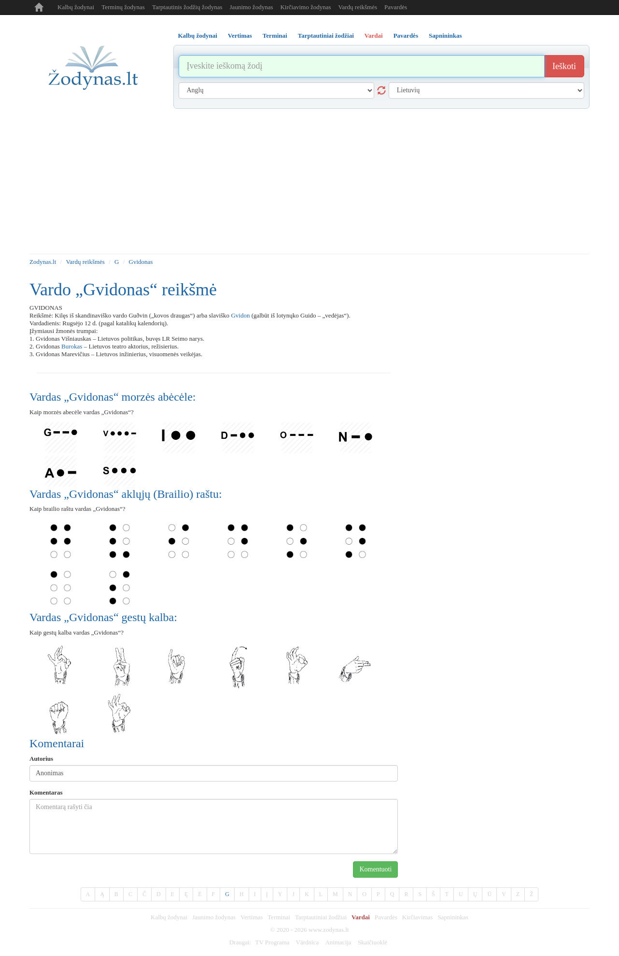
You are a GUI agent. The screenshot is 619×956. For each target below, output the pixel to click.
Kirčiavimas (417, 917)
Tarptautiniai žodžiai (321, 917)
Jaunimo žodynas (251, 7)
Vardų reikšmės (358, 7)
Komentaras (46, 792)
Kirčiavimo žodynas (305, 7)
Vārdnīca (307, 942)
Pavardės (395, 7)
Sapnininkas (452, 917)
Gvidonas (141, 261)
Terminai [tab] (275, 35)
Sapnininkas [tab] (445, 35)
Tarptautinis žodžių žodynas (187, 7)
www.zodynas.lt (329, 929)
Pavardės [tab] (406, 35)
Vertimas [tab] (240, 35)
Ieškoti (564, 66)
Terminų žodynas (123, 7)
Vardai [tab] (374, 35)
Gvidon (240, 315)
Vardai (361, 917)
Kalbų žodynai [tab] (197, 35)
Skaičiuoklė (372, 942)
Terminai (278, 917)
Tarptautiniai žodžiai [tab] (326, 35)
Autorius (41, 758)
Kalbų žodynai (75, 7)
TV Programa (272, 942)
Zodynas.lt (42, 261)
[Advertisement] (309, 181)
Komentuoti (375, 869)
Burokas (71, 346)
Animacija (338, 942)
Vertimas (251, 917)
